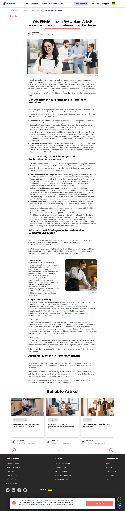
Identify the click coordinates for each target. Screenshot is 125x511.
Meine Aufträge (11, 475)
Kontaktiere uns (112, 475)
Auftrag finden (11, 479)
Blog (107, 463)
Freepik (95, 75)
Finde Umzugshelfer (63, 475)
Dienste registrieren (13, 467)
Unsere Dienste (11, 483)
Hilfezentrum (111, 471)
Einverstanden (99, 503)
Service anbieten (81, 3)
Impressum (110, 467)
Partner (108, 479)
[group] (27, 421)
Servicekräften (33, 278)
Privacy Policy (43, 502)
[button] (13, 450)
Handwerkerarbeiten (74, 307)
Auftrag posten (61, 467)
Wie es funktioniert (13, 463)
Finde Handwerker (62, 479)
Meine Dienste (11, 471)
